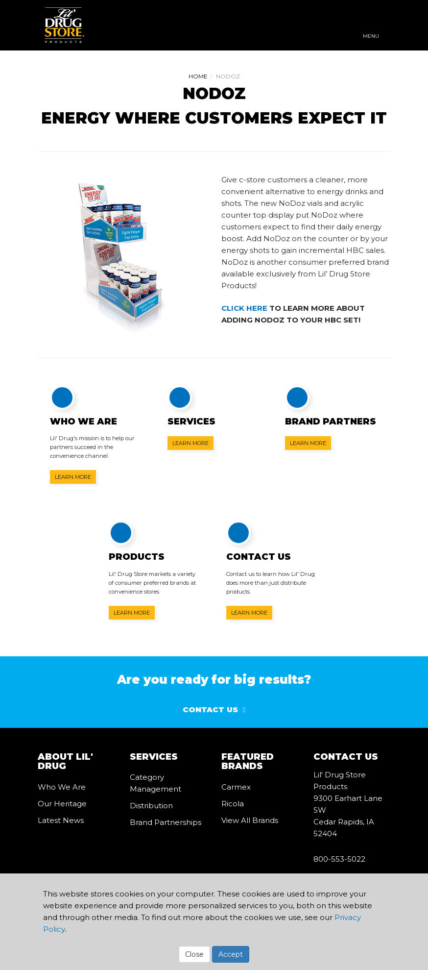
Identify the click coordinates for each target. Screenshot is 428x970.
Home (198, 76)
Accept (230, 954)
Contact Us (210, 709)
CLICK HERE (244, 308)
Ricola (232, 803)
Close (194, 954)
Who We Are (62, 787)
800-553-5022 (339, 859)
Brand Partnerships (165, 822)
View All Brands (249, 820)
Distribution (151, 805)
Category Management (155, 783)
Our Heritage (62, 803)
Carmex (236, 787)
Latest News (61, 820)
